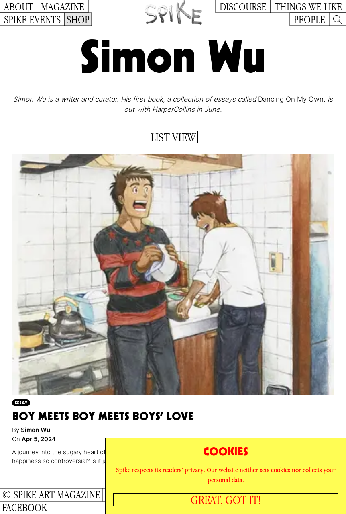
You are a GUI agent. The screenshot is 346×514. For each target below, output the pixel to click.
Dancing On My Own (291, 99)
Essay (21, 402)
